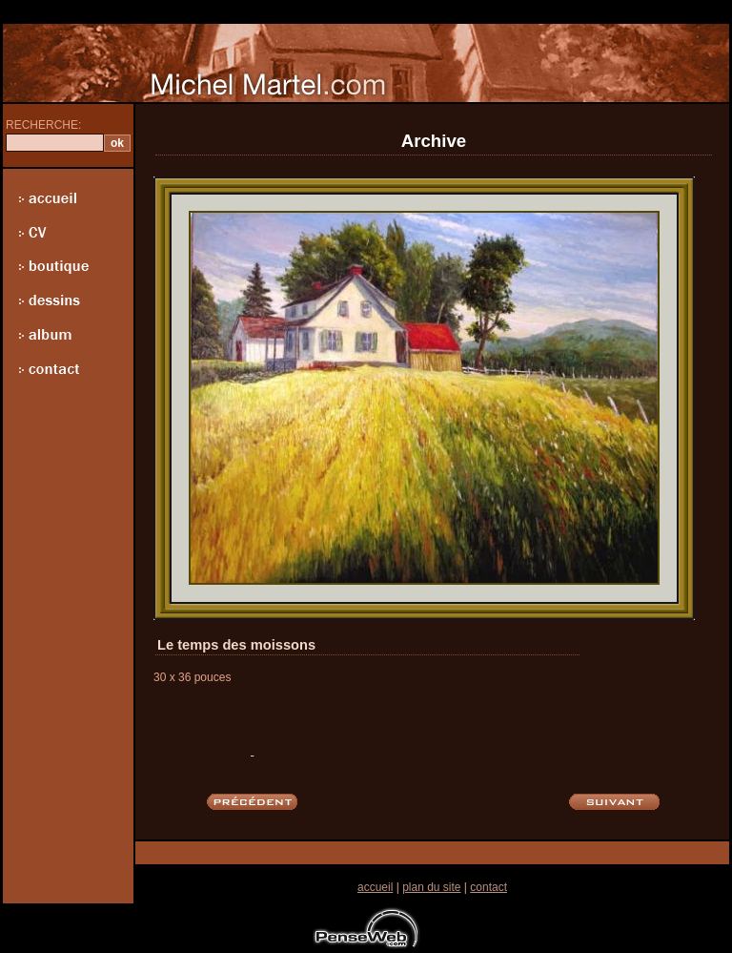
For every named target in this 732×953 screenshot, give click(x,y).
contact (488, 887)
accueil (375, 887)
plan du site (431, 887)
